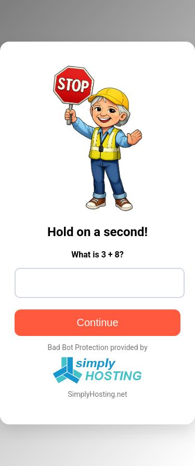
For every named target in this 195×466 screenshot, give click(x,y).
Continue (97, 322)
